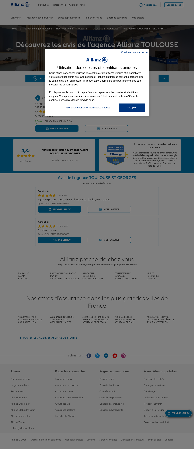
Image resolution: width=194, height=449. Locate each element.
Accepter (131, 107)
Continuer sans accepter (134, 52)
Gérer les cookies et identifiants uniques (88, 107)
